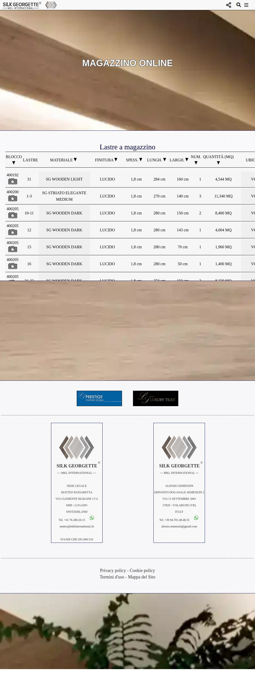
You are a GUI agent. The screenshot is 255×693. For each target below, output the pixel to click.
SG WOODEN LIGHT (64, 179)
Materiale (63, 160)
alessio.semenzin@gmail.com (179, 526)
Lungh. (156, 160)
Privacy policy (113, 570)
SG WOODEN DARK (64, 213)
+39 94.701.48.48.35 (177, 520)
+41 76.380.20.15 (74, 520)
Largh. (179, 160)
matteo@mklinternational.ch (77, 526)
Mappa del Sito (141, 576)
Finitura (106, 160)
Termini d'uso (112, 576)
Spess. (134, 160)
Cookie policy (142, 570)
